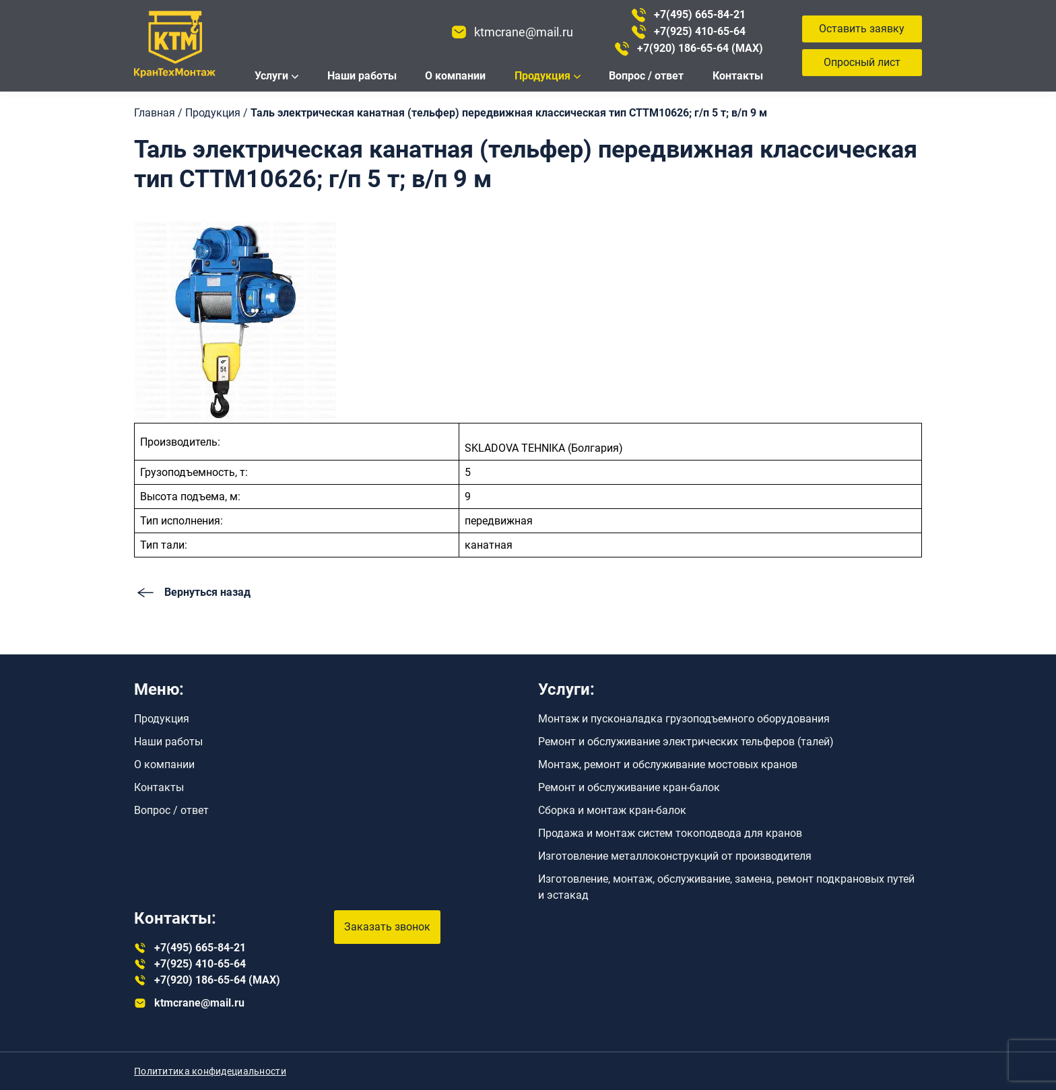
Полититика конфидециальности (210, 1071)
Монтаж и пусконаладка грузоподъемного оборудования (684, 718)
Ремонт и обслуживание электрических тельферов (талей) (686, 741)
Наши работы (362, 75)
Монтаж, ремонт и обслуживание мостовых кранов (667, 764)
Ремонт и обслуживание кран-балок (629, 787)
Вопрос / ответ (646, 75)
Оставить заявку (861, 28)
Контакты (738, 75)
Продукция (542, 75)
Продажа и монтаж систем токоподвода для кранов (670, 833)
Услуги (271, 75)
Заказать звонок (387, 926)
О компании (455, 75)
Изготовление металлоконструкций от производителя (675, 856)
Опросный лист (862, 62)
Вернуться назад (192, 592)
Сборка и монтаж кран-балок (612, 810)
